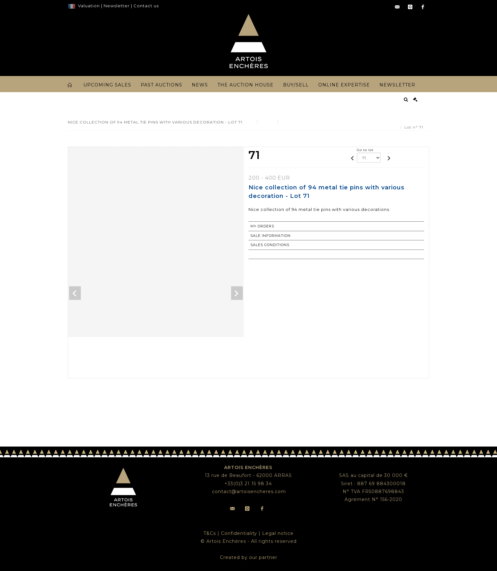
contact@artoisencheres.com (249, 491)
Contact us (146, 5)
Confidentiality (239, 533)
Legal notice (278, 533)
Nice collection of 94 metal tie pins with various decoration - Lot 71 (353, 121)
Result (267, 121)
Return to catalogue (275, 254)
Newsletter (116, 5)
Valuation (89, 5)
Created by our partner (248, 557)
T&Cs (209, 533)
